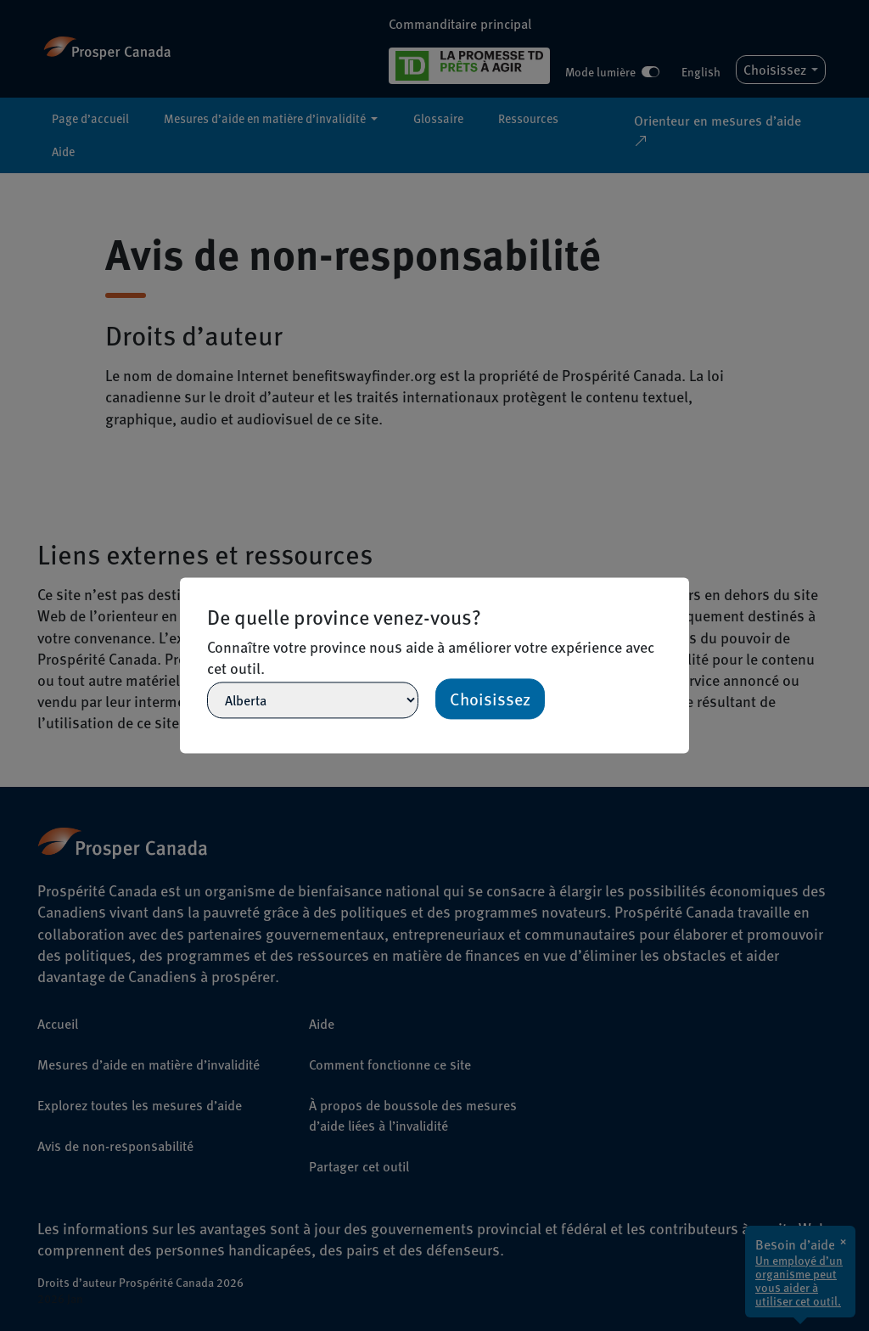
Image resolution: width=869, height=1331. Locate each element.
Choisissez (490, 699)
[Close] (681, 584)
